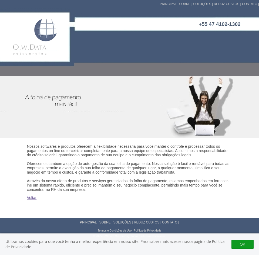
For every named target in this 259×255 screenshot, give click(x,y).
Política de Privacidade (148, 230)
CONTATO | (250, 4)
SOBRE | (186, 4)
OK (242, 244)
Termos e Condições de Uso (115, 230)
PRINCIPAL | (169, 4)
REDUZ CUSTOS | (228, 4)
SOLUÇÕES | (203, 4)
